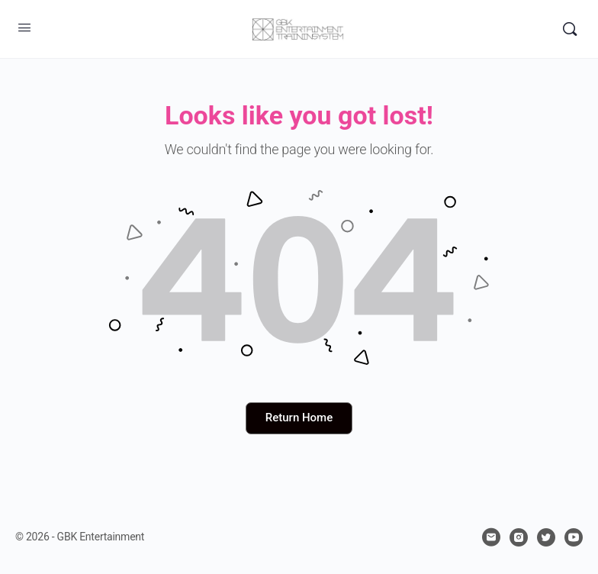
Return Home (299, 417)
